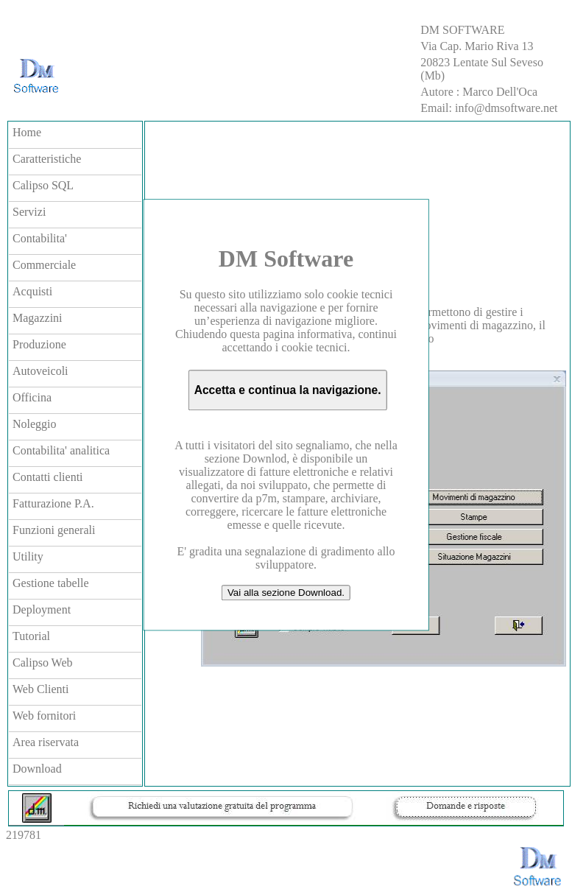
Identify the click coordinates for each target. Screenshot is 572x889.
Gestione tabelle (51, 583)
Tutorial (31, 636)
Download (37, 768)
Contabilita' (40, 238)
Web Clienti (40, 689)
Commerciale (44, 265)
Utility (28, 556)
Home (27, 132)
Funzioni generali (54, 530)
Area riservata (46, 742)
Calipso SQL (43, 185)
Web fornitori (44, 715)
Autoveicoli (40, 371)
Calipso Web (43, 662)
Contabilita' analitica (61, 450)
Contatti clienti (48, 477)
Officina (32, 397)
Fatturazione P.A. (53, 503)
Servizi (29, 211)
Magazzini (38, 318)
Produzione (39, 344)
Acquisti (32, 291)
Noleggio (35, 424)
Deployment (42, 609)
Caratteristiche (47, 158)
